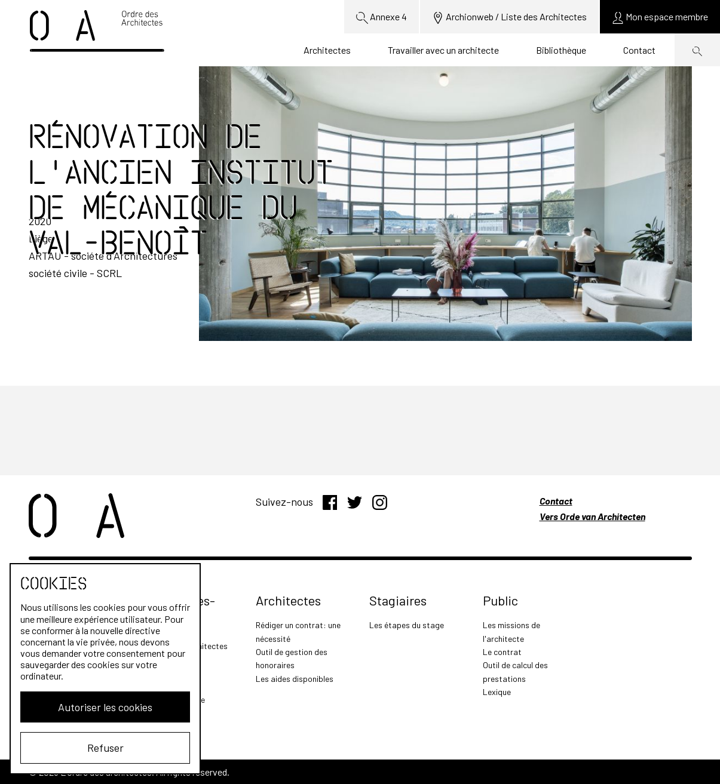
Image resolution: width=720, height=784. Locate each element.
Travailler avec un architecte (443, 50)
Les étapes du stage (406, 625)
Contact (639, 50)
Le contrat (502, 652)
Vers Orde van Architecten (592, 516)
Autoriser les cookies (105, 707)
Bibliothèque (561, 50)
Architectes (327, 50)
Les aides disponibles (294, 679)
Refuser (105, 747)
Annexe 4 (381, 17)
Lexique (497, 692)
